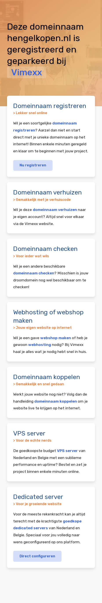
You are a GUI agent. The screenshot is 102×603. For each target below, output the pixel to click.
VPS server (67, 450)
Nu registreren (33, 165)
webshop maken (55, 338)
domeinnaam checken (33, 273)
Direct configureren (37, 556)
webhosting (39, 344)
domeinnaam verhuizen (55, 209)
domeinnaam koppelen (55, 401)
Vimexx (26, 72)
